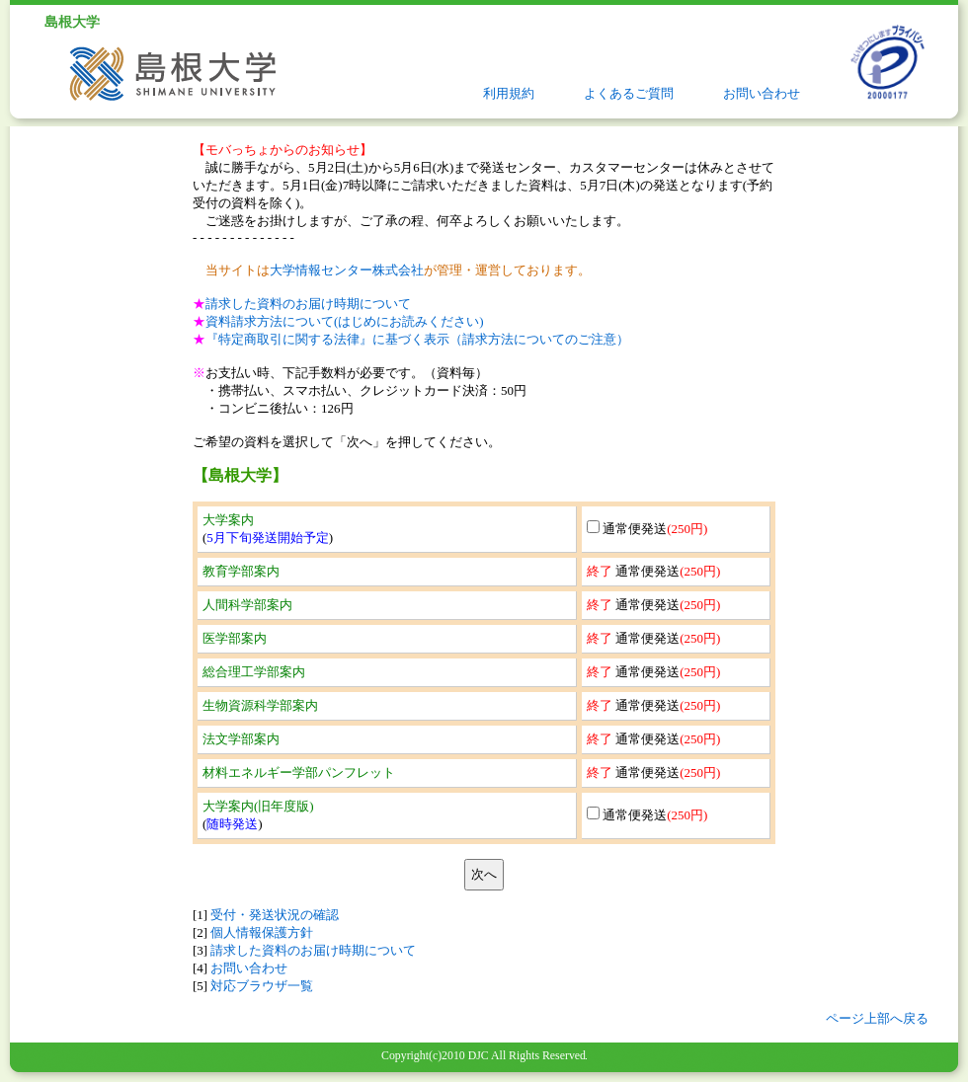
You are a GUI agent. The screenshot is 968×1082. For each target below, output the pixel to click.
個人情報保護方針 (261, 932)
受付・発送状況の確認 (274, 914)
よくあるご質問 (629, 93)
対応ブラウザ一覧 (261, 985)
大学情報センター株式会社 (347, 270)
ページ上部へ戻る (877, 1018)
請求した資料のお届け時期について (308, 303)
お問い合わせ (761, 93)
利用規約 (508, 93)
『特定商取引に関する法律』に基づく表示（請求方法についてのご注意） (417, 339)
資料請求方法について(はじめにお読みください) (344, 321)
